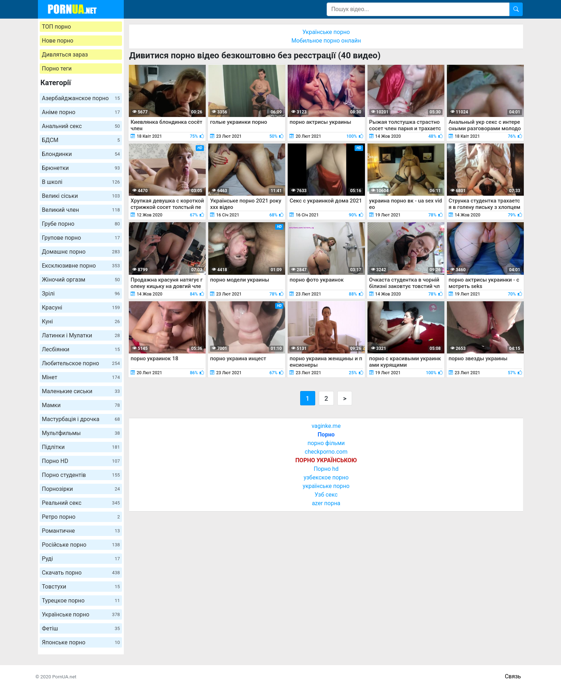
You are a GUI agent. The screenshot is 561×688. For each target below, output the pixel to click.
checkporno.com (326, 451)
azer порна (326, 503)
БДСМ (81, 140)
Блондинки (81, 154)
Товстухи (81, 586)
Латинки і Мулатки (81, 335)
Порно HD (81, 461)
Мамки (81, 405)
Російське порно (81, 544)
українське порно (326, 486)
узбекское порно (326, 477)
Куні (81, 321)
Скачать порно (81, 572)
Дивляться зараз (65, 54)
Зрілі (81, 293)
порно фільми (326, 443)
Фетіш (81, 628)
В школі (81, 182)
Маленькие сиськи (81, 391)
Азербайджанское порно (81, 98)
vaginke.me (326, 426)
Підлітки (81, 447)
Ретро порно (81, 516)
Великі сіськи (81, 195)
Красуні (81, 307)
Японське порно (81, 642)
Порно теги (57, 68)
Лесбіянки (81, 349)
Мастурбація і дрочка (81, 419)
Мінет (81, 377)
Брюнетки (81, 168)
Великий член (81, 209)
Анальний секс (81, 126)
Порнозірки (81, 488)
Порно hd (326, 468)
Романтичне (81, 530)
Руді (81, 558)
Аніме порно (81, 112)
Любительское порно (81, 363)
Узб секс (325, 494)
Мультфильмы (81, 433)
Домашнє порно (81, 251)
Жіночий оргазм (81, 279)
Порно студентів (81, 475)
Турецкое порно (81, 600)
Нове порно (57, 40)
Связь (513, 676)
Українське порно (81, 614)
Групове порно (81, 237)
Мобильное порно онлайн (326, 40)
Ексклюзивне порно (81, 265)
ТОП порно (56, 26)
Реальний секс (81, 502)
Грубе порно (81, 223)
